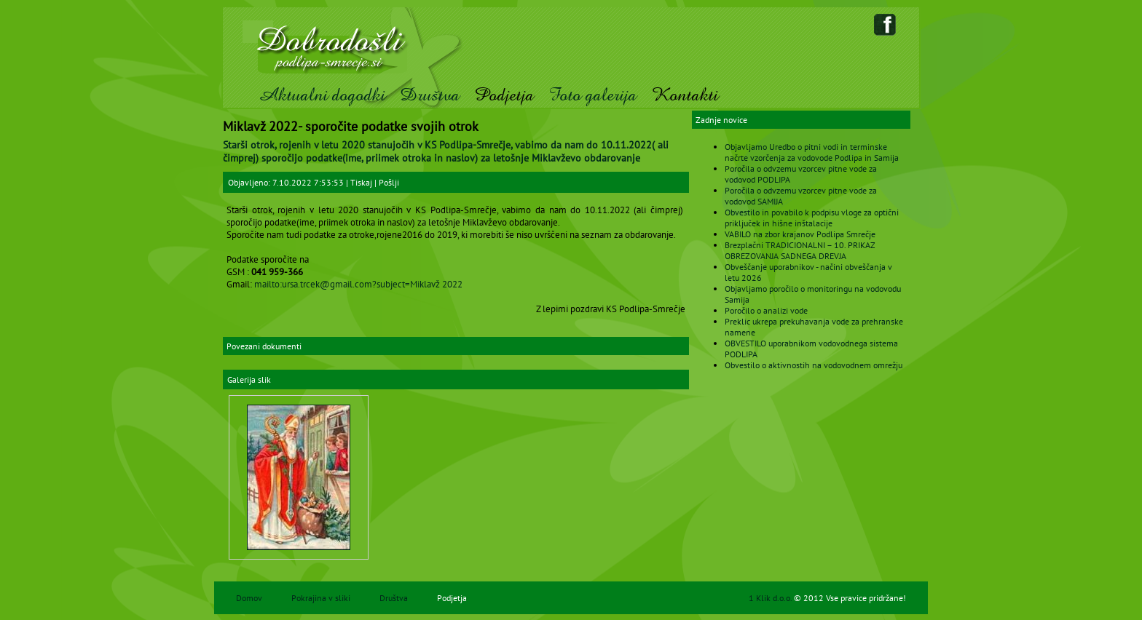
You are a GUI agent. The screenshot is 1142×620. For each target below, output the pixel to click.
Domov (249, 597)
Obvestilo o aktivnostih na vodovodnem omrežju (813, 364)
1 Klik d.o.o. (771, 597)
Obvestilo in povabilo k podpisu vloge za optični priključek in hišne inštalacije (812, 217)
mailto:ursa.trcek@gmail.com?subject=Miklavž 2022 (358, 284)
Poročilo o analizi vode (766, 310)
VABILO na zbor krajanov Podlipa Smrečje (800, 233)
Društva (430, 95)
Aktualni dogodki (321, 95)
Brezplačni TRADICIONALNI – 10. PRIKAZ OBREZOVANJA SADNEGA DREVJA (800, 250)
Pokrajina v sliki (320, 597)
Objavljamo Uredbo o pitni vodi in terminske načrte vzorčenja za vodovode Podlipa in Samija (812, 152)
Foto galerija (592, 95)
